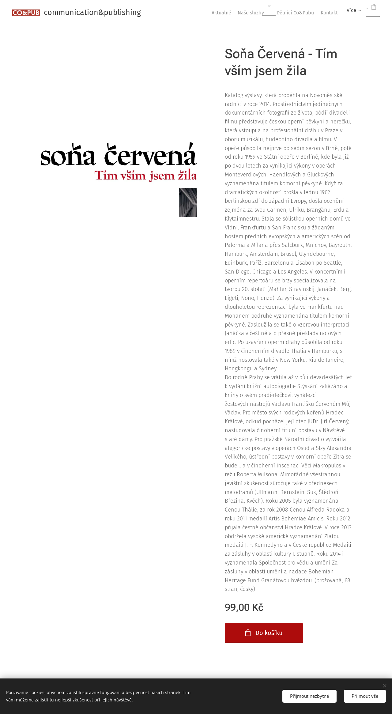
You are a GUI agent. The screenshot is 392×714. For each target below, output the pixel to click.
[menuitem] (192, 12)
